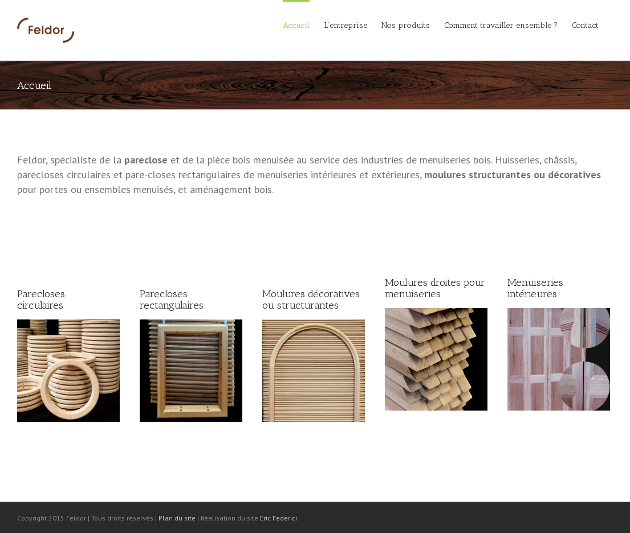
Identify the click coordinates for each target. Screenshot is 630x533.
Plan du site (177, 518)
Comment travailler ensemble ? (501, 25)
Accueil (296, 25)
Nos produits (405, 25)
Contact (585, 25)
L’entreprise (345, 25)
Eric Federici (278, 518)
